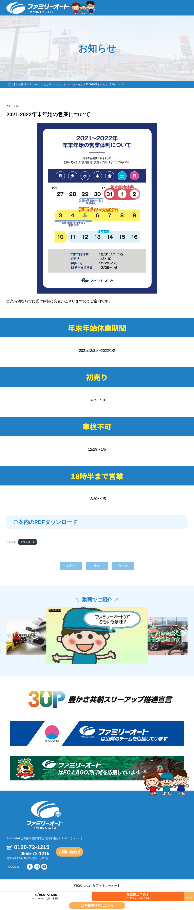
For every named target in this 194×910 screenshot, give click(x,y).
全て (97, 565)
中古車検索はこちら (99, 905)
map (76, 838)
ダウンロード (27, 542)
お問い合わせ (69, 852)
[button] (184, 636)
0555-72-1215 (34, 853)
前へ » (123, 565)
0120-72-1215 (48, 894)
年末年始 (11, 542)
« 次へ (70, 565)
